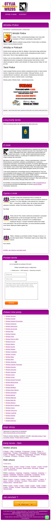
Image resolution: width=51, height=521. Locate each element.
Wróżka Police (26, 29)
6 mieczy (35, 479)
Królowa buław (41, 487)
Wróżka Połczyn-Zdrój (12, 339)
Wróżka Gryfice (10, 374)
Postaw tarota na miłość (22, 437)
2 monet (10, 466)
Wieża (44, 454)
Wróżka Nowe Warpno (12, 390)
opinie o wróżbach (16, 512)
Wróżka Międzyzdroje (12, 382)
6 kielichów (41, 473)
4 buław (21, 485)
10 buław (11, 487)
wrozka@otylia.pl (41, 182)
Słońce (22, 456)
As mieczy (24, 481)
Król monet (35, 468)
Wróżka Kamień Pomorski (13, 380)
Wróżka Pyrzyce (10, 341)
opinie (26, 267)
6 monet (33, 466)
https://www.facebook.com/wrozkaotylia (14, 433)
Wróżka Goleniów (11, 372)
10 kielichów (27, 474)
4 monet (22, 466)
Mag (12, 451)
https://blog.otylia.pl (37, 436)
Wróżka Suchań (10, 346)
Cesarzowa (26, 451)
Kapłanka (18, 451)
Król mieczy (41, 481)
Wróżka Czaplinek (11, 413)
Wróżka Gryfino (10, 377)
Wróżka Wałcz (10, 357)
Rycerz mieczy (33, 481)
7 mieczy (41, 479)
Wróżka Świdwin (10, 349)
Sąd (28, 456)
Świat (33, 456)
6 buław (32, 485)
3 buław (16, 485)
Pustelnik (33, 453)
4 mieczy (22, 479)
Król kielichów (13, 476)
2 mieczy (10, 479)
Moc (6, 454)
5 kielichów (34, 473)
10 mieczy (17, 481)
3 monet (16, 466)
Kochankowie (7, 453)
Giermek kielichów (35, 476)
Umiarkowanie (29, 454)
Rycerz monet (27, 468)
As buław (17, 487)
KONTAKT (23, 14)
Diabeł (38, 454)
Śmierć (20, 454)
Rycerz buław (25, 487)
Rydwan (15, 453)
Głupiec (6, 451)
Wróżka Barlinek (10, 395)
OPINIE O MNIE (11, 14)
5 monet (28, 466)
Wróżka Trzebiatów (11, 352)
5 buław (27, 485)
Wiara (39, 451)
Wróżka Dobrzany (11, 420)
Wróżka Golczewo (11, 369)
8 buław (43, 485)
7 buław (38, 485)
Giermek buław (7, 489)
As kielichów (36, 474)
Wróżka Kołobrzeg (11, 324)
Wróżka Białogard (11, 397)
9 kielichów (20, 474)
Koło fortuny (42, 453)
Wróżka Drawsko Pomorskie (14, 364)
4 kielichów (26, 473)
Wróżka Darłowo (10, 415)
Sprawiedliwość (24, 453)
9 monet (6, 468)
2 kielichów (11, 473)
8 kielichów (13, 474)
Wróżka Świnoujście (11, 326)
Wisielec (12, 454)
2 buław (10, 485)
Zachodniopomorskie (16, 29)
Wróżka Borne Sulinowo (13, 405)
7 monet (39, 466)
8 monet (45, 466)
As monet (19, 468)
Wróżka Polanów (11, 334)
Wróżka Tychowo (11, 354)
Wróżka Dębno (10, 418)
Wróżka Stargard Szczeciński (14, 321)
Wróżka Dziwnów (11, 367)
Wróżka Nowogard (11, 392)
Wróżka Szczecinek (11, 329)
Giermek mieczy (18, 482)
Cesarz (34, 451)
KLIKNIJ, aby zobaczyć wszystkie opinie (14, 250)
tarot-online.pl (6, 29)
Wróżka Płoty (9, 331)
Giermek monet (12, 469)
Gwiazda (7, 456)
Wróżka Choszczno (11, 410)
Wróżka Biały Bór (11, 400)
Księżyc (15, 456)
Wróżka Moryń (10, 385)
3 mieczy (16, 479)
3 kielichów (19, 473)
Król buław (33, 487)
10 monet (12, 468)
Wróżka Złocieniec (11, 362)
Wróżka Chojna (10, 408)
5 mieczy (29, 479)
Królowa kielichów (24, 476)
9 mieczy (10, 481)
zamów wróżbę (37, 184)
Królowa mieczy (7, 482)
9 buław (5, 487)
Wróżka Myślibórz (11, 387)
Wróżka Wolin (10, 359)
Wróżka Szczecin (11, 316)
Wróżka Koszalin (10, 318)
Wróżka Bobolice (11, 403)
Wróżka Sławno (10, 344)
